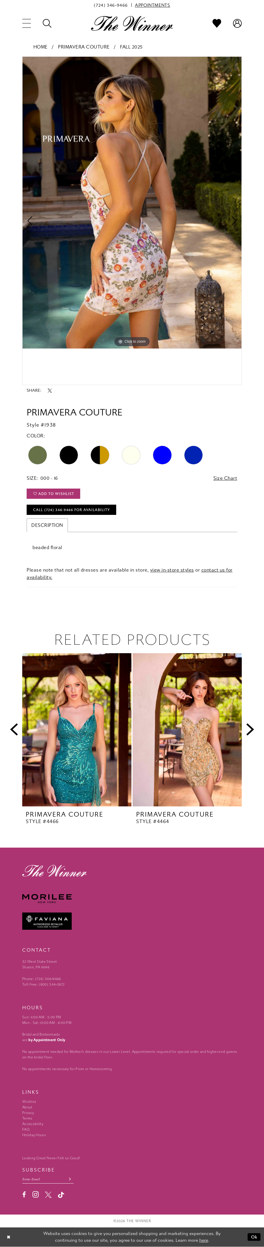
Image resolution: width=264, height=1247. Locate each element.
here (203, 1240)
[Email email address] (48, 1179)
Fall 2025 (131, 47)
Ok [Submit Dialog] (254, 1237)
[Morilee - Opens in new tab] (132, 898)
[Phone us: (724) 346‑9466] (110, 5)
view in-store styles (172, 570)
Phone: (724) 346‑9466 (41, 979)
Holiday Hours (34, 1135)
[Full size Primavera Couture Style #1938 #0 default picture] (132, 203)
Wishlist (29, 1102)
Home (40, 47)
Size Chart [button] (225, 478)
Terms (27, 1118)
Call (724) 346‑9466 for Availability (71, 510)
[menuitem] (110, 5)
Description (47, 525)
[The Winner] (132, 23)
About (27, 1107)
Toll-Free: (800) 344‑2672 (43, 984)
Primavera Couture (84, 47)
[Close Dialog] (9, 1237)
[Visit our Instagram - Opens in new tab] (35, 1194)
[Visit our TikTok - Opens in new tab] (61, 1195)
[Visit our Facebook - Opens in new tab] (24, 1194)
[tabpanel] (132, 203)
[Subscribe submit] (70, 1179)
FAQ (26, 1129)
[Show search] (47, 23)
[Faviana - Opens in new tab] (132, 921)
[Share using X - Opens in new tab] (50, 391)
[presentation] (76, 729)
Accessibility (32, 1124)
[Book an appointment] (152, 5)
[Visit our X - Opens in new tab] (48, 1194)
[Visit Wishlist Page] (217, 23)
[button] (26, 23)
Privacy (28, 1113)
